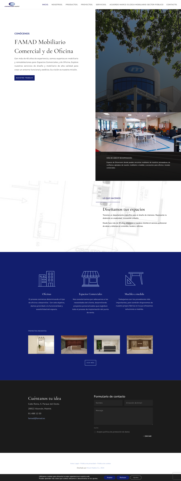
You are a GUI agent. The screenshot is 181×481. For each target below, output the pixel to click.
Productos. (72, 5)
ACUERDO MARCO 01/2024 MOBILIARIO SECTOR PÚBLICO (136, 5)
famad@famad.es (36, 418)
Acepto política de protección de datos (112, 432)
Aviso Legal (74, 463)
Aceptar (109, 477)
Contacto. (171, 5)
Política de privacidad (88, 463)
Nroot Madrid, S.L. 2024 (95, 468)
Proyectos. (87, 5)
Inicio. (45, 5)
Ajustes (136, 477)
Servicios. (101, 5)
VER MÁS (90, 363)
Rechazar (122, 477)
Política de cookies (104, 463)
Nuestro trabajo (24, 78)
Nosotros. (57, 5)
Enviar (148, 436)
